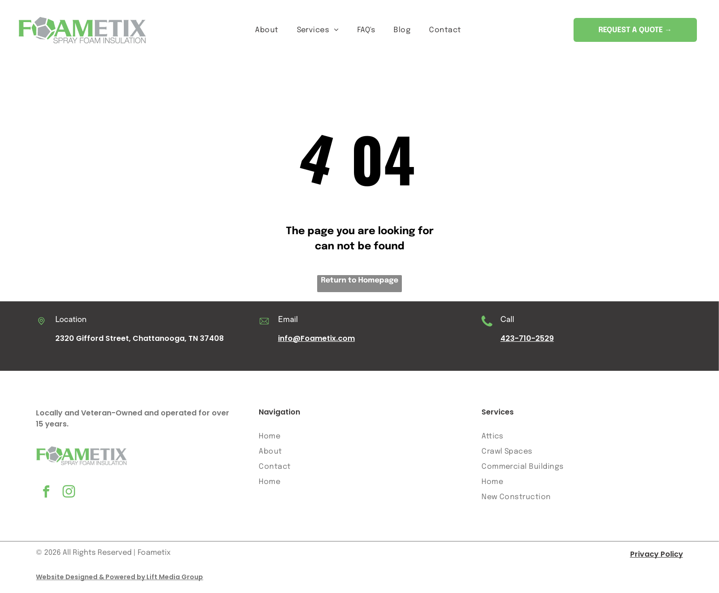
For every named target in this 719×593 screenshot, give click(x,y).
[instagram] (68, 497)
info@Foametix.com (316, 342)
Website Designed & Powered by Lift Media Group (119, 580)
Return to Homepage (359, 284)
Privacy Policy (656, 558)
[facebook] (46, 497)
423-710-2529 (527, 342)
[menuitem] (266, 31)
